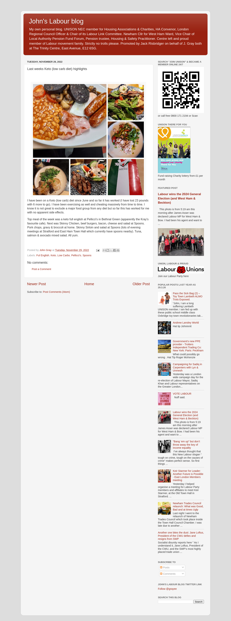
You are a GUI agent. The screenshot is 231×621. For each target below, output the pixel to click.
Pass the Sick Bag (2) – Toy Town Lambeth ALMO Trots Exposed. (187, 296)
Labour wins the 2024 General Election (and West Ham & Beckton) (179, 198)
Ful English (42, 255)
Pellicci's (76, 255)
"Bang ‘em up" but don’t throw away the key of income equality (186, 444)
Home (89, 284)
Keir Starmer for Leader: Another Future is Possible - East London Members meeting (188, 475)
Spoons (87, 255)
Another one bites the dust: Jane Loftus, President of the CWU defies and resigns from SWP (181, 535)
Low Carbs (63, 255)
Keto (53, 255)
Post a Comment (41, 269)
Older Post (141, 284)
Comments (168, 573)
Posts (164, 567)
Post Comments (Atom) (56, 291)
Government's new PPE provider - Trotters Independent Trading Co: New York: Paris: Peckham (188, 346)
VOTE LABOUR (182, 393)
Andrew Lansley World (186, 322)
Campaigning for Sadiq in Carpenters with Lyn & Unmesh (187, 367)
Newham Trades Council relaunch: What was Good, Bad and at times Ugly (188, 506)
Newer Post (36, 284)
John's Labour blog (56, 21)
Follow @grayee (167, 588)
